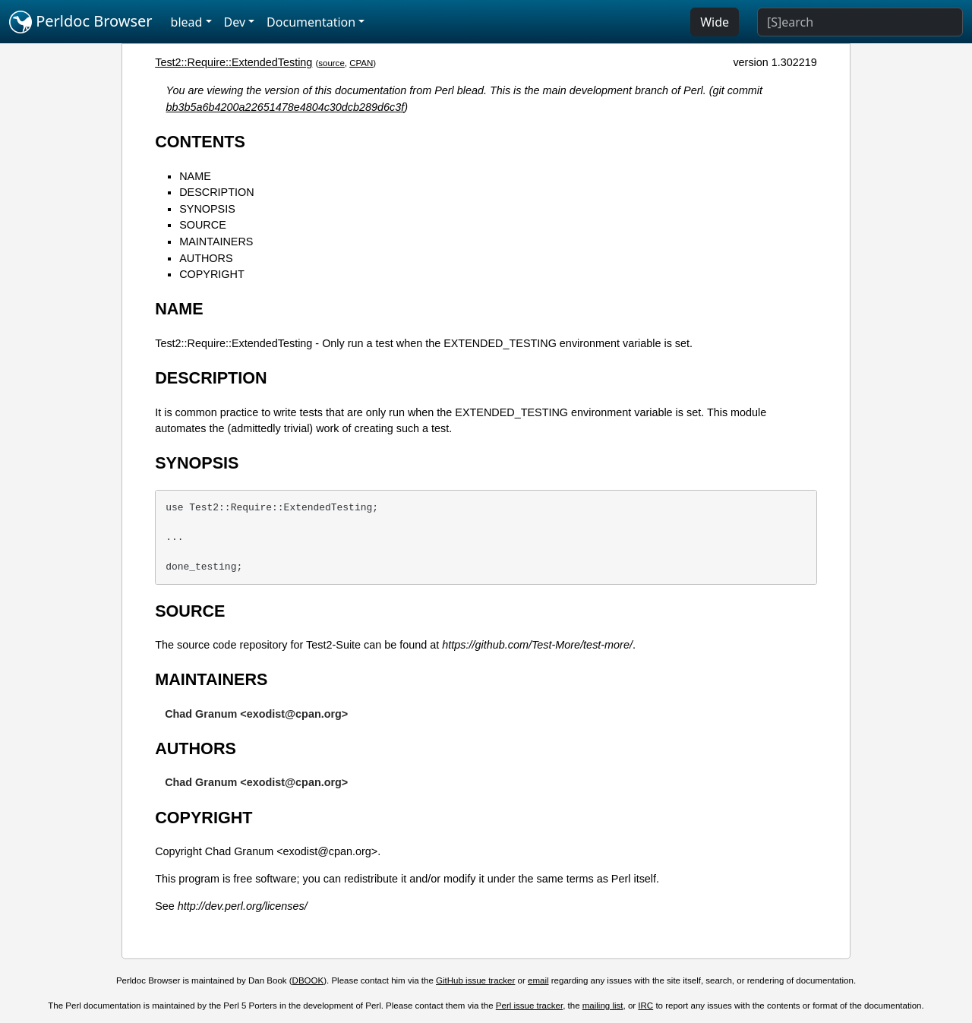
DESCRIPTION (216, 192)
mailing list (602, 1005)
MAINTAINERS (216, 241)
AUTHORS (205, 258)
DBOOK (308, 980)
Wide (714, 22)
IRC (645, 1005)
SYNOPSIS (207, 209)
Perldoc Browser (81, 22)
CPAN (361, 63)
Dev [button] (235, 22)
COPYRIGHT (212, 274)
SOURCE (202, 225)
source (331, 63)
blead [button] (187, 22)
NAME (195, 176)
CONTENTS (200, 141)
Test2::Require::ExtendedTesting (233, 62)
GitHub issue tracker (475, 980)
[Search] (860, 22)
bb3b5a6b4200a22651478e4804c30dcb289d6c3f (285, 107)
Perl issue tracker (529, 1005)
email (538, 980)
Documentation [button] (311, 22)
